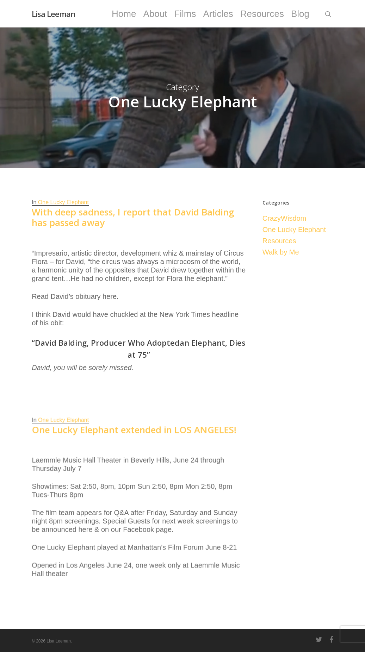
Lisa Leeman (53, 14)
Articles (218, 13)
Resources (262, 13)
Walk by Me (280, 252)
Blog (300, 13)
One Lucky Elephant (63, 202)
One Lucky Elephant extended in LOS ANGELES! (134, 460)
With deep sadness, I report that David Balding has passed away (133, 217)
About (155, 13)
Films (185, 13)
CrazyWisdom (284, 218)
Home (124, 13)
